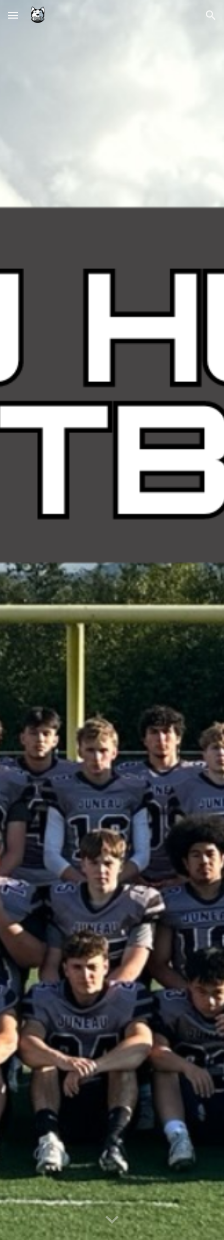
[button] (13, 15)
